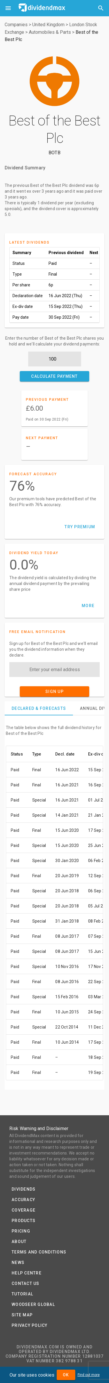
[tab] (39, 708)
